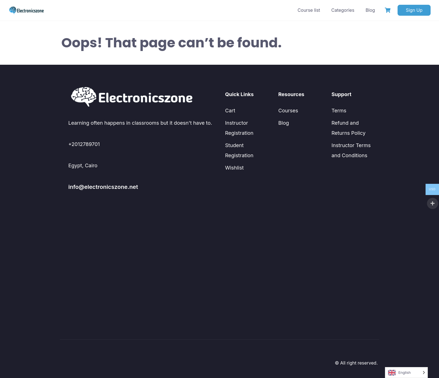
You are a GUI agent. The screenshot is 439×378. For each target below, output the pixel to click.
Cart (230, 110)
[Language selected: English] (406, 372)
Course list (309, 10)
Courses (288, 110)
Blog (370, 10)
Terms (338, 110)
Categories (342, 10)
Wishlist (234, 168)
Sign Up (414, 10)
